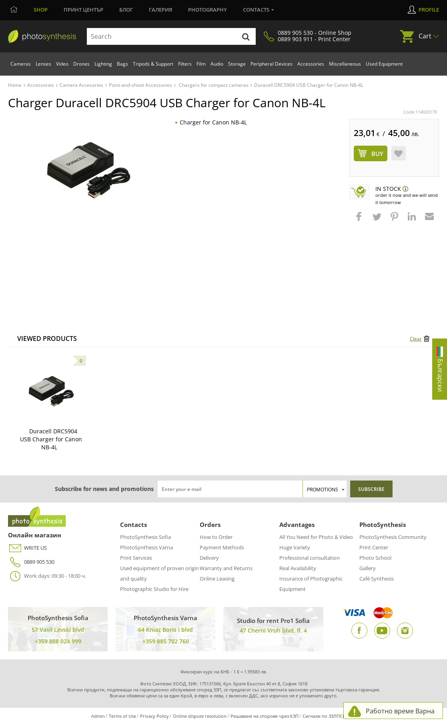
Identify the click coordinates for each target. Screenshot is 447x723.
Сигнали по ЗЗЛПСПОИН (329, 716)
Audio (216, 63)
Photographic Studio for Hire (154, 589)
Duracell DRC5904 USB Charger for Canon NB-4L (51, 439)
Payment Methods (222, 547)
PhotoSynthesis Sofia (145, 537)
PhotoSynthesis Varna (146, 547)
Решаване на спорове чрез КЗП (265, 716)
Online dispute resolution (200, 716)
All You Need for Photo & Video (316, 537)
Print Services (136, 557)
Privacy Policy (154, 716)
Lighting (103, 63)
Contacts (256, 9)
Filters (185, 63)
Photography (207, 9)
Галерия (160, 9)
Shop (41, 9)
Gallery (367, 568)
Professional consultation (309, 557)
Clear (416, 338)
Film (201, 63)
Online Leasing (217, 578)
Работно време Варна (400, 711)
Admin (98, 716)
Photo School (375, 557)
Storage (237, 63)
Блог (126, 9)
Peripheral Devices (272, 63)
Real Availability (297, 568)
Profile (429, 9)
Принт (83, 9)
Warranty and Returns (226, 568)
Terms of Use (122, 716)
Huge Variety (294, 547)
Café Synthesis (376, 578)
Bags (122, 63)
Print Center (373, 547)
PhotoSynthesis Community (393, 537)
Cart (425, 36)
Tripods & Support (153, 63)
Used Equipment (384, 63)
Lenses (43, 63)
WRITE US (27, 548)
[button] (360, 220)
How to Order (216, 537)
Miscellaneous (345, 63)
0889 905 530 (31, 562)
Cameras (20, 63)
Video (62, 63)
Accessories (310, 63)
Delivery (209, 557)
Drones (81, 63)
